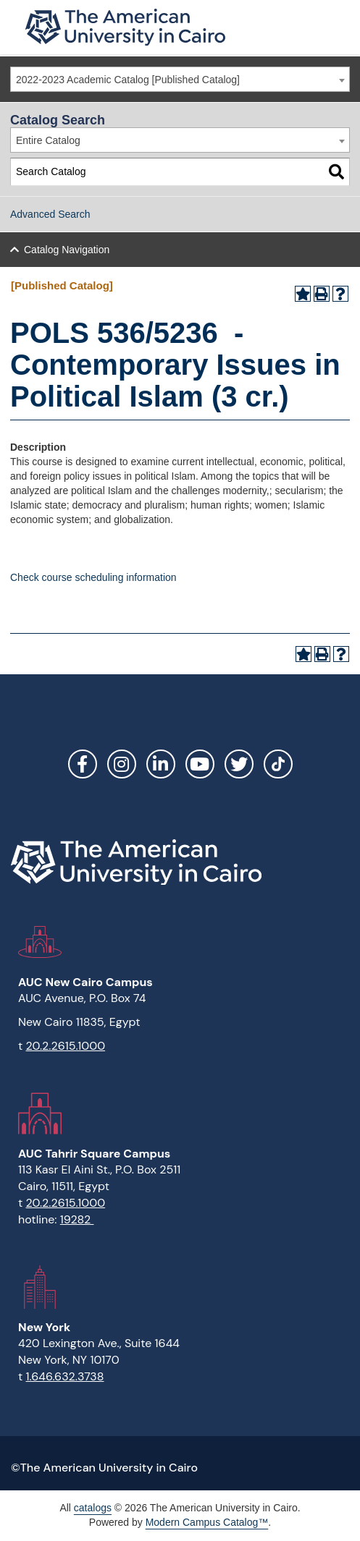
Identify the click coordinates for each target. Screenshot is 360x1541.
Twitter (239, 764)
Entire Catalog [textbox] (48, 140)
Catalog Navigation (66, 249)
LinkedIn (160, 764)
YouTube (199, 764)
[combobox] (180, 79)
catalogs (93, 1508)
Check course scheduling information (93, 577)
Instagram (121, 764)
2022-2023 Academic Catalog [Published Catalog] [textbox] (128, 79)
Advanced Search (50, 214)
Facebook (82, 764)
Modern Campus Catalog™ (207, 1522)
